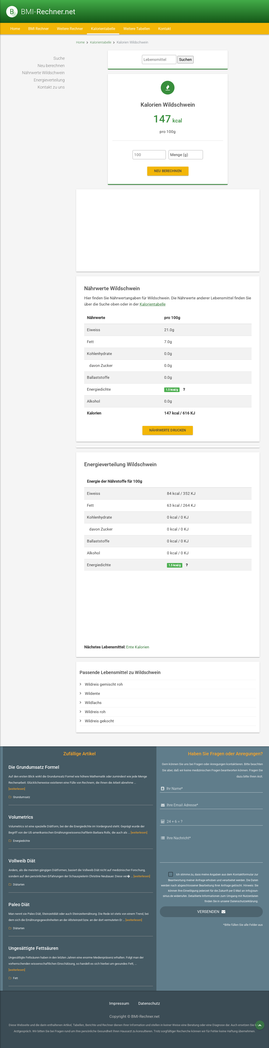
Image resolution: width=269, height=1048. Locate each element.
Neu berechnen (51, 65)
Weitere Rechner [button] (70, 29)
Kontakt (164, 29)
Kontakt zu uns (51, 87)
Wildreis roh (92, 712)
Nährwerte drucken (167, 430)
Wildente (90, 693)
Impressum (119, 1003)
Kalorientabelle (103, 29)
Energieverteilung (49, 80)
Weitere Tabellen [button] (136, 29)
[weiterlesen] (16, 789)
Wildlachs (91, 703)
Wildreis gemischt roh (101, 684)
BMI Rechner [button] (38, 29)
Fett (15, 978)
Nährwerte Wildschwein (43, 72)
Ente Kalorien (137, 647)
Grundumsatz (21, 797)
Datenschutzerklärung (244, 901)
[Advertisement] (168, 230)
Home (15, 29)
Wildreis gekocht (97, 721)
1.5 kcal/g (172, 389)
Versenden (208, 912)
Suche (59, 58)
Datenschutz (149, 1003)
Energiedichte (21, 840)
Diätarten (19, 884)
